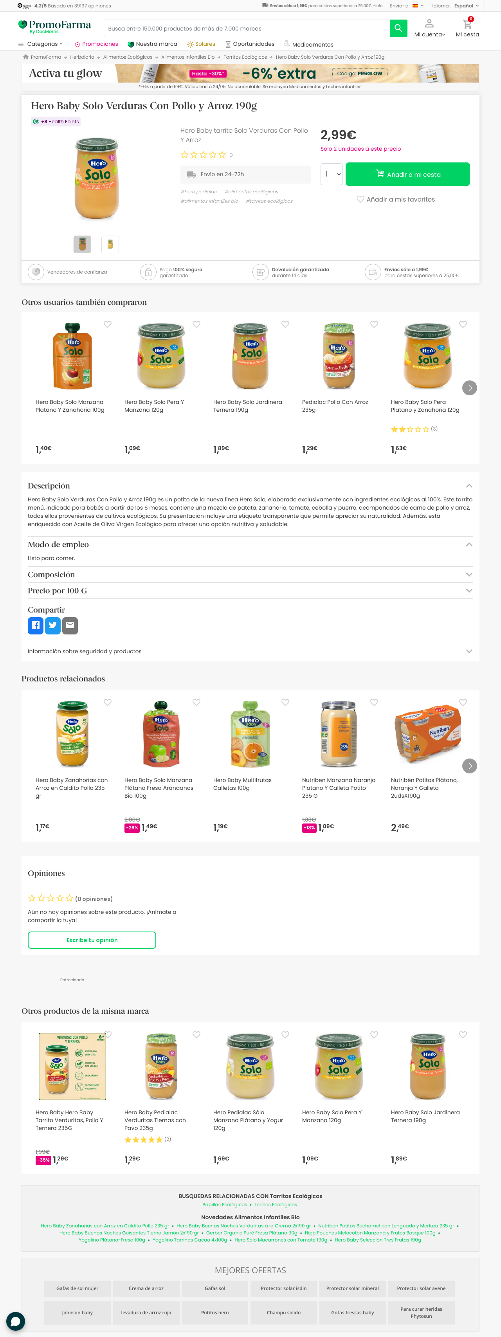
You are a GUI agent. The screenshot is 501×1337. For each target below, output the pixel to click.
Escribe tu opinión (92, 940)
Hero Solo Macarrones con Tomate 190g (280, 1240)
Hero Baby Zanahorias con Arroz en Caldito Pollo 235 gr (105, 1226)
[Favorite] (107, 324)
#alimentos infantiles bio (209, 201)
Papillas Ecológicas (225, 1205)
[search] (398, 28)
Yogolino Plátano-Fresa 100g (112, 1240)
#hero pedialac (198, 192)
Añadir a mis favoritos (395, 200)
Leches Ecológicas (276, 1205)
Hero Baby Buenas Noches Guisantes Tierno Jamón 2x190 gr (129, 1233)
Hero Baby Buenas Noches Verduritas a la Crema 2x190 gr (244, 1226)
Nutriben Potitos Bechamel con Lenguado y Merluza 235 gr (386, 1226)
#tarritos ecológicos (268, 201)
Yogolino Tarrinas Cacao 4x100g (190, 1240)
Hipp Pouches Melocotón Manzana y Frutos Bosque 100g (370, 1233)
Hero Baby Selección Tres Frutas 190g (378, 1240)
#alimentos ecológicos (251, 192)
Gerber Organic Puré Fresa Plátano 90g (251, 1233)
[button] (407, 5)
